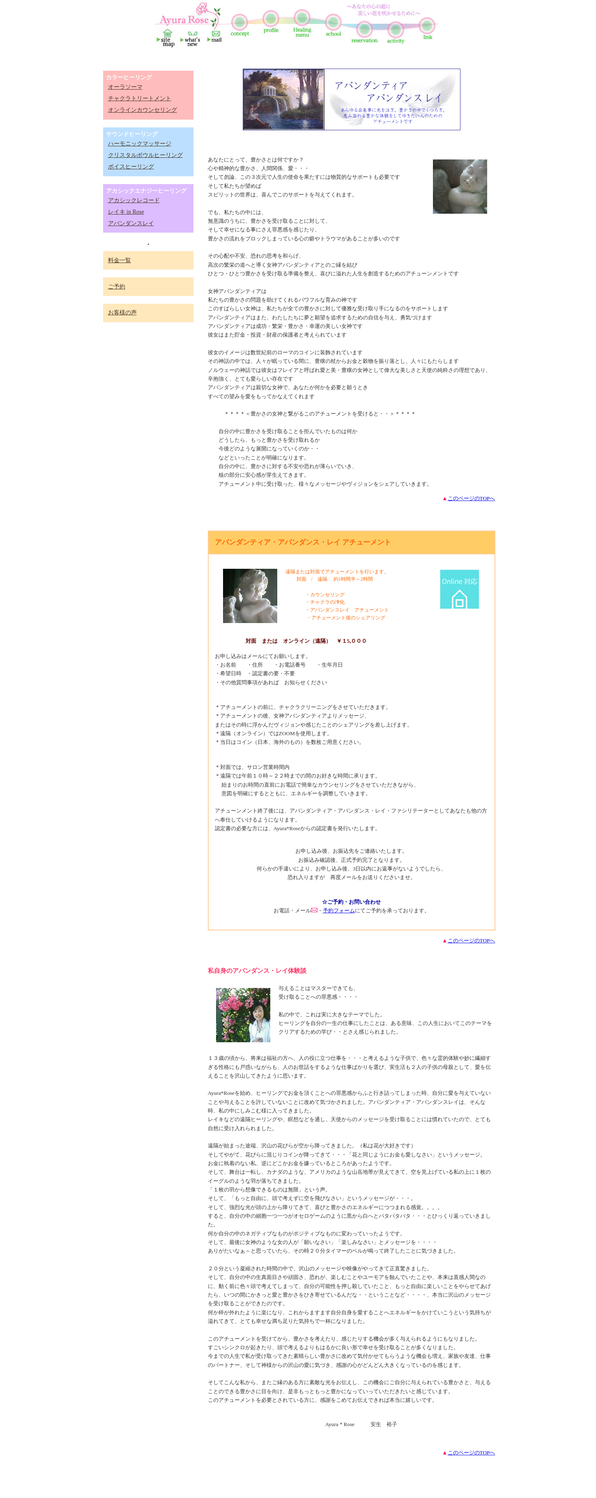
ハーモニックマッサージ (139, 144)
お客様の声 (122, 312)
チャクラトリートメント (139, 98)
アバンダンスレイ (131, 223)
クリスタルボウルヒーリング (145, 155)
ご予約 (116, 287)
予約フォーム (339, 910)
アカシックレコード (134, 200)
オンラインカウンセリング (142, 110)
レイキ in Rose (126, 212)
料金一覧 (119, 260)
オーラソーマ (125, 87)
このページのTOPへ (471, 498)
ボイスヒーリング (131, 167)
